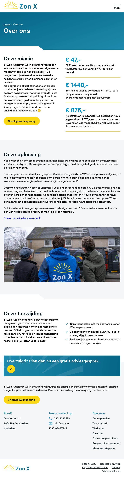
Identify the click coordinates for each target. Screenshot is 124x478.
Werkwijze (98, 428)
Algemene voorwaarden (95, 467)
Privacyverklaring (111, 471)
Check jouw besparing (21, 121)
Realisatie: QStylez (110, 464)
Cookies (116, 467)
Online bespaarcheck (105, 438)
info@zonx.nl (61, 423)
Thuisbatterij (99, 423)
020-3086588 (62, 418)
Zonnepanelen (101, 418)
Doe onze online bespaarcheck (22, 218)
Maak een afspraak (103, 448)
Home (7, 24)
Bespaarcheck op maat (106, 443)
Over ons (97, 433)
